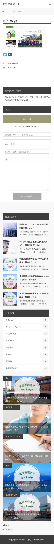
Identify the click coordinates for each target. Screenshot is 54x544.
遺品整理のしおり (25, 540)
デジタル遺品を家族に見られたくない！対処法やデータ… (33, 243)
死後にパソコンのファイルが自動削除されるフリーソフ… (33, 226)
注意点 (27, 354)
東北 (7, 378)
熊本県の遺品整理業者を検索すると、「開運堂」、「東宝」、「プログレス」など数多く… (33, 304)
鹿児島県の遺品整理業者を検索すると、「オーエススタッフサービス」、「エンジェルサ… (33, 286)
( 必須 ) (10, 144)
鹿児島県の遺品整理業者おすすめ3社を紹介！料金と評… (34, 278)
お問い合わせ (8, 529)
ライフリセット (27, 340)
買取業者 (27, 361)
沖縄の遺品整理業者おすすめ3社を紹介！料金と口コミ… (34, 260)
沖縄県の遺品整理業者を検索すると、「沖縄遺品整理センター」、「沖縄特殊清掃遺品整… (33, 269)
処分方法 (27, 347)
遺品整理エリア (27, 368)
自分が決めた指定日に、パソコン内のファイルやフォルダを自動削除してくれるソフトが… (33, 235)
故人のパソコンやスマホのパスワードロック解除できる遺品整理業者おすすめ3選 (27, 98)
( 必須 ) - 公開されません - (18, 152)
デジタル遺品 (27, 333)
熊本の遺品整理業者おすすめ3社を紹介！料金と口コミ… (34, 295)
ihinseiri (15, 63)
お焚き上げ (27, 320)
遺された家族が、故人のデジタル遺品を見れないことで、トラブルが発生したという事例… (33, 252)
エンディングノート (27, 327)
